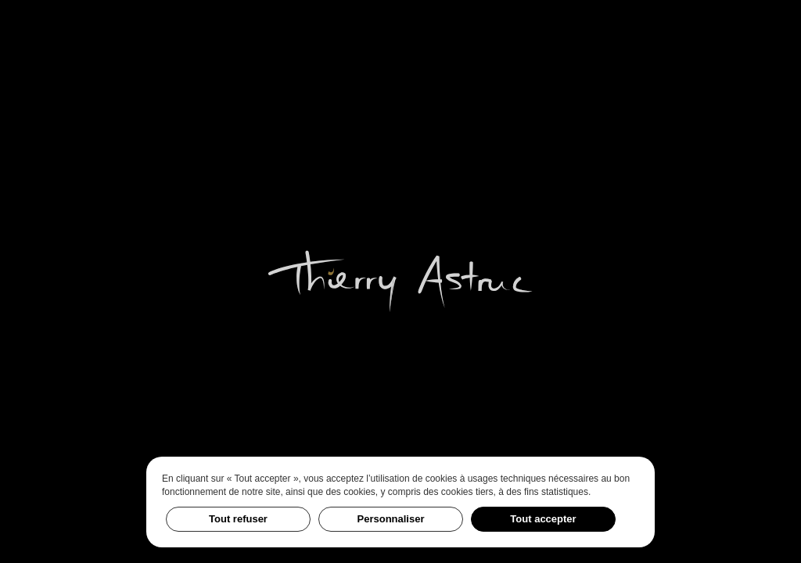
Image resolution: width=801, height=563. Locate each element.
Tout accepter (543, 519)
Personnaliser (391, 519)
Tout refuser (238, 519)
